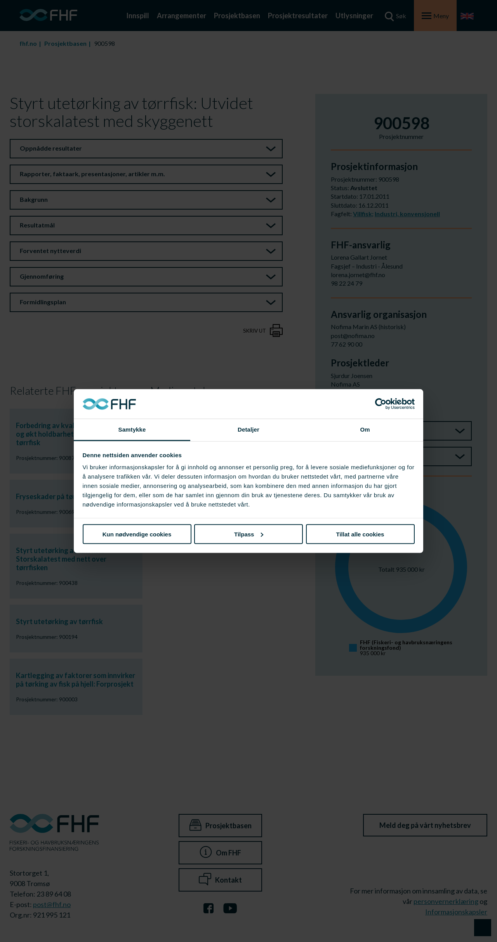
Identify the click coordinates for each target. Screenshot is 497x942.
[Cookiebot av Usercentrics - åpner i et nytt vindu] (381, 404)
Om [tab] (365, 429)
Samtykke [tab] (132, 429)
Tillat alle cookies (360, 534)
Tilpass (248, 534)
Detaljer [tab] (248, 429)
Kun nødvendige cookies (137, 534)
